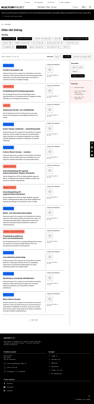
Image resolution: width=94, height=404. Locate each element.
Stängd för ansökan (78, 76)
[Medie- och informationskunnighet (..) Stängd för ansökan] (33, 216)
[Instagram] (92, 147)
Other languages (64, 2)
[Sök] (84, 7)
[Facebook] (92, 143)
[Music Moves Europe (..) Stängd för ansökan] (33, 303)
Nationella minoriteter (54, 43)
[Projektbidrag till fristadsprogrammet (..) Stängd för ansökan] (33, 92)
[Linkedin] (92, 151)
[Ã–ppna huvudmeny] (90, 7)
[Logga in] (75, 7)
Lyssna (27, 2)
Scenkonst (7, 43)
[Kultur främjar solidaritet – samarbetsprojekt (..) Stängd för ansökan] (33, 132)
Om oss (53, 7)
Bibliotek (21, 47)
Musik (57, 38)
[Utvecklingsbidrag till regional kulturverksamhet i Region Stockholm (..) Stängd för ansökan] (33, 173)
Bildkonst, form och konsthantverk (76, 38)
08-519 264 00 (12, 367)
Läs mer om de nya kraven (13, 16)
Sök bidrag (41, 7)
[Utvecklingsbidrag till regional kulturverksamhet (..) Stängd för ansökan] (33, 194)
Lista (67, 56)
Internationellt (9, 38)
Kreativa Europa (24, 38)
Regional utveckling (36, 47)
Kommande (75, 71)
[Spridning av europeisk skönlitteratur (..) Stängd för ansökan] (33, 281)
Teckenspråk (39, 2)
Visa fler (34, 320)
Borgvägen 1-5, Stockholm (16, 371)
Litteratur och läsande (42, 38)
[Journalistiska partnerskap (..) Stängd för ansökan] (33, 260)
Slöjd (66, 47)
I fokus (48, 7)
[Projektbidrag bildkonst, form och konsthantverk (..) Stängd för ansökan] (33, 238)
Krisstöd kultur (71, 43)
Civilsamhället (8, 47)
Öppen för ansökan (78, 67)
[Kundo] (92, 155)
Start (2, 24)
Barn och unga (38, 43)
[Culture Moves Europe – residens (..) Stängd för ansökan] (33, 153)
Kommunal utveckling (22, 43)
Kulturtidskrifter (53, 47)
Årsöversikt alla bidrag (82, 56)
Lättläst (51, 2)
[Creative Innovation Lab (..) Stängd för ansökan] (33, 72)
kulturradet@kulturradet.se (16, 363)
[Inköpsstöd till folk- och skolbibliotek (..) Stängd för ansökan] (33, 111)
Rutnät (58, 56)
